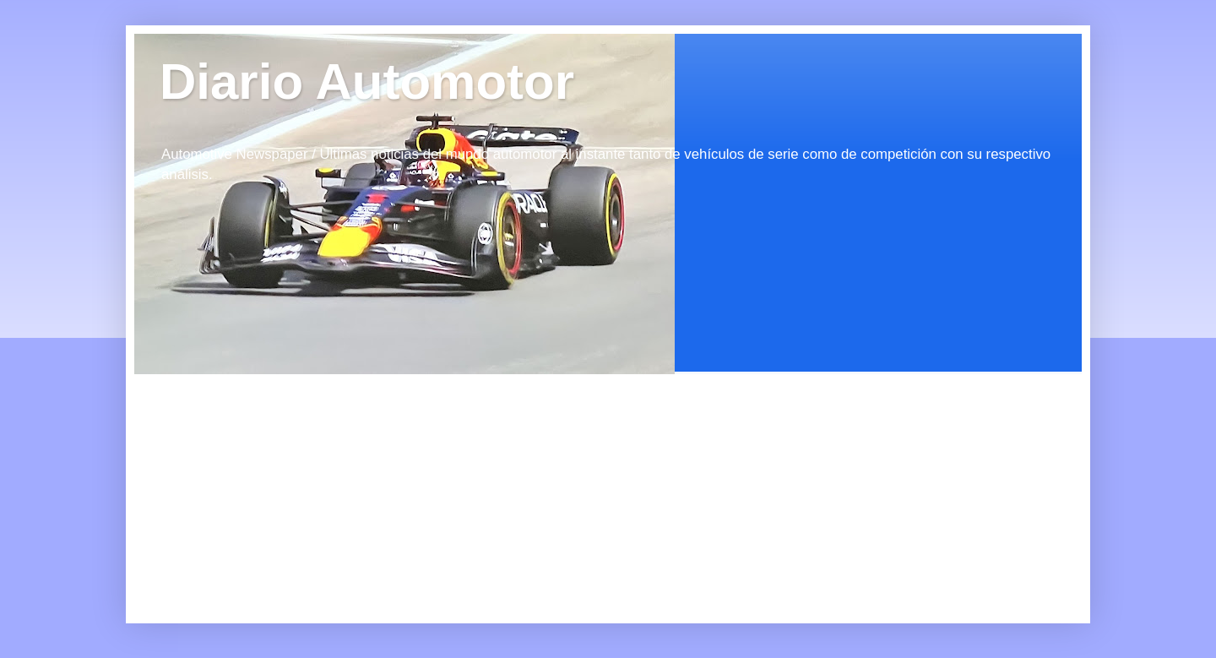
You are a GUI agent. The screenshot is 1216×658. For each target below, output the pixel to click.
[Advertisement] (286, 479)
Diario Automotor (367, 81)
